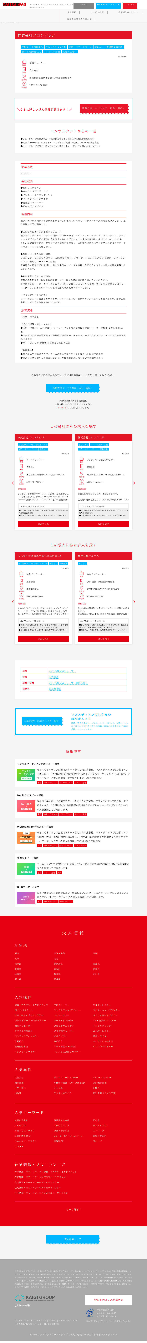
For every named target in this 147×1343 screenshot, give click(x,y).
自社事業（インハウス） (105, 1093)
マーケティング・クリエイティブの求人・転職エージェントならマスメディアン (75, 1336)
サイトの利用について (68, 1322)
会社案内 (18, 1322)
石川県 (96, 974)
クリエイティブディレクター (29, 1016)
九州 (17, 959)
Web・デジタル (62, 1131)
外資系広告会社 (62, 1121)
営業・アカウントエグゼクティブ (31, 1005)
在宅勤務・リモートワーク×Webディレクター (38, 1188)
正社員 (96, 1121)
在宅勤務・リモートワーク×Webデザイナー (37, 1183)
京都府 (96, 969)
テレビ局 (58, 1088)
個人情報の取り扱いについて (29, 1325)
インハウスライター (103, 1047)
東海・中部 (59, 954)
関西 (95, 954)
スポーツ (97, 1141)
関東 (59, 689)
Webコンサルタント (64, 1026)
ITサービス (20, 1088)
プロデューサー (62, 1005)
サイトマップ (40, 1322)
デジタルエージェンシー (66, 1078)
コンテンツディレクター (27, 1037)
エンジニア (98, 1131)
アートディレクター (64, 1021)
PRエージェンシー (102, 1078)
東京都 (52, 689)
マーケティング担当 (103, 1042)
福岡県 (57, 974)
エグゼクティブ (61, 1126)
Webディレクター (102, 1031)
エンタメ (19, 1147)
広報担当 (19, 1042)
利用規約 (52, 1322)
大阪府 (57, 969)
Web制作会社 (100, 1083)
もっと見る (72, 1210)
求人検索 (130, 4)
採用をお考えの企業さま (131, 12)
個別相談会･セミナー (55, 12)
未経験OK (59, 1141)
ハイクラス (20, 1126)
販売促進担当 (21, 1047)
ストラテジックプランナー (67, 1011)
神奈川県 (58, 964)
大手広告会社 (21, 1121)
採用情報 (28, 1322)
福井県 (57, 980)
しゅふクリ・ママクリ (26, 1141)
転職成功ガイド (81, 12)
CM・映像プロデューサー (62, 671)
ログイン (83, 4)
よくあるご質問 (104, 12)
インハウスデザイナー (26, 1052)
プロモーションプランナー (106, 1011)
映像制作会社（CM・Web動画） (70, 1083)
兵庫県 (18, 974)
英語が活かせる (22, 1136)
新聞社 (96, 1088)
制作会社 (19, 1083)
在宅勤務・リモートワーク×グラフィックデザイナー (41, 1177)
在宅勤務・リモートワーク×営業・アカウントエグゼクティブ (46, 1172)
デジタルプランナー (103, 1026)
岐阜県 (18, 969)
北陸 (56, 959)
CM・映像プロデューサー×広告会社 (68, 683)
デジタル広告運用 (23, 1031)
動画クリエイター (23, 1026)
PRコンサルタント (24, 1011)
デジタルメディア (63, 1093)
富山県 (18, 980)
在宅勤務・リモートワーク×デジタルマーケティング (41, 1193)
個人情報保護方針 (51, 1325)
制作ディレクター (102, 1005)
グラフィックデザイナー (105, 1016)
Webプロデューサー (64, 1031)
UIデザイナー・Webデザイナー (30, 1021)
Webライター (60, 1037)
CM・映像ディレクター (104, 1021)
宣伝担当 (58, 1042)
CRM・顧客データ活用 (65, 1047)
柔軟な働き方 (99, 1136)
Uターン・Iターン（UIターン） (69, 1136)
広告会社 (53, 677)
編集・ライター (100, 1037)
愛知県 (96, 964)
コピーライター (61, 1016)
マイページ (62, 408)
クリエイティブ (100, 1126)
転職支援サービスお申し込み (108, 4)
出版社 (18, 1093)
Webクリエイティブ (25, 1131)
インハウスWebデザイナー (67, 1052)
